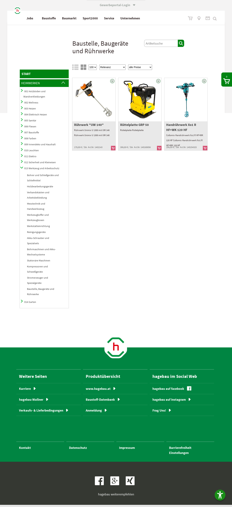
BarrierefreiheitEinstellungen (180, 452)
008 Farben (30, 140)
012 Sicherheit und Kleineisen (40, 164)
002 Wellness (31, 104)
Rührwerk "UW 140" (89, 127)
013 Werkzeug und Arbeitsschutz (41, 170)
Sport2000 (106, 18)
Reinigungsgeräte (36, 234)
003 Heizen (30, 110)
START (26, 76)
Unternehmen (146, 18)
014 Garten (30, 304)
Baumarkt (85, 18)
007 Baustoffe (31, 134)
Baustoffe (65, 18)
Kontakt (25, 450)
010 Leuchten (31, 152)
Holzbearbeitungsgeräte (40, 188)
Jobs (46, 18)
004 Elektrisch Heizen (35, 116)
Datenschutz (78, 450)
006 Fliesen (30, 128)
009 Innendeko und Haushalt (40, 146)
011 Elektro (30, 158)
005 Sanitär (30, 122)
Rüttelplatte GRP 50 (134, 127)
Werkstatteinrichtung (38, 228)
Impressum (127, 450)
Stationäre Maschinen (38, 262)
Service (125, 18)
